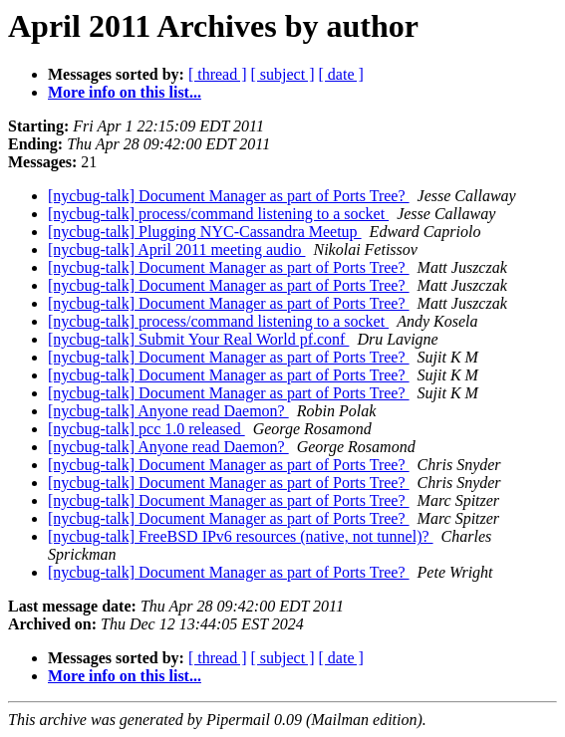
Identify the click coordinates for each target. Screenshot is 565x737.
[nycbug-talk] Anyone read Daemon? (168, 410)
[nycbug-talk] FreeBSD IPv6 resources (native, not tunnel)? (240, 536)
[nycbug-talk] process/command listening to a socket (218, 213)
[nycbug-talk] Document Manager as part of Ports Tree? (229, 195)
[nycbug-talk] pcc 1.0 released (146, 428)
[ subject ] (283, 74)
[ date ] (341, 74)
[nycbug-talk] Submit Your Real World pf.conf (198, 339)
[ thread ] (217, 74)
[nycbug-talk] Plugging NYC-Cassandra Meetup (205, 231)
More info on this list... (124, 92)
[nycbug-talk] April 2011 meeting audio (176, 249)
